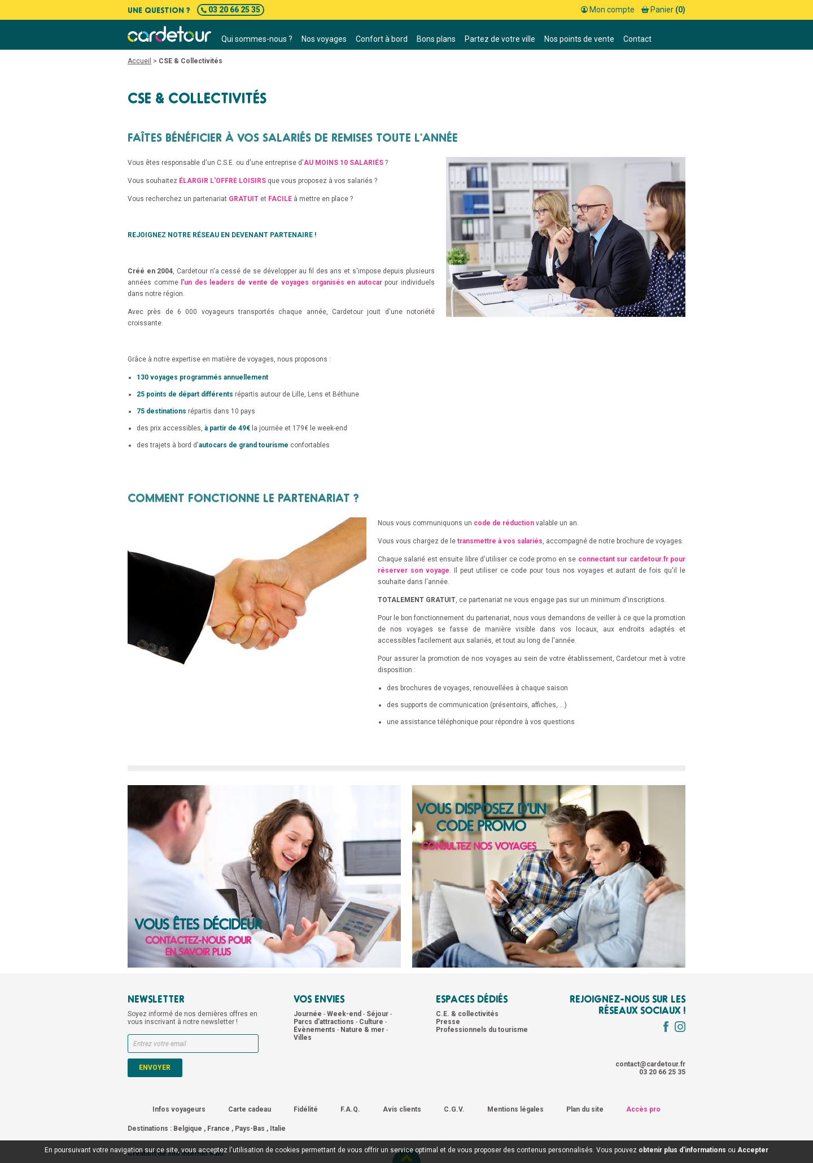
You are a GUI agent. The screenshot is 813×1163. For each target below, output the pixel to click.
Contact (637, 38)
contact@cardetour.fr (650, 1064)
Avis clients (402, 1109)
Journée (309, 1014)
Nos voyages (324, 38)
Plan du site (585, 1109)
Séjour (378, 1014)
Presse (448, 1022)
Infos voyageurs (179, 1109)
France (218, 1128)
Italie (278, 1128)
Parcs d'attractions (325, 1022)
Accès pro (643, 1109)
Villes (303, 1038)
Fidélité (306, 1109)
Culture (372, 1022)
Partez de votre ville (500, 38)
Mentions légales (515, 1109)
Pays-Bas (250, 1128)
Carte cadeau (249, 1109)
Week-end (345, 1014)
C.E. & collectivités (467, 1014)
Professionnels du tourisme (482, 1030)
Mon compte (608, 9)
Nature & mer (363, 1030)
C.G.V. (454, 1109)
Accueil (139, 61)
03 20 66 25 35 (230, 9)
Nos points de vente (579, 38)
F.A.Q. (350, 1109)
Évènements (315, 1030)
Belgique (187, 1128)
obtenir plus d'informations (682, 1150)
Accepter (752, 1150)
